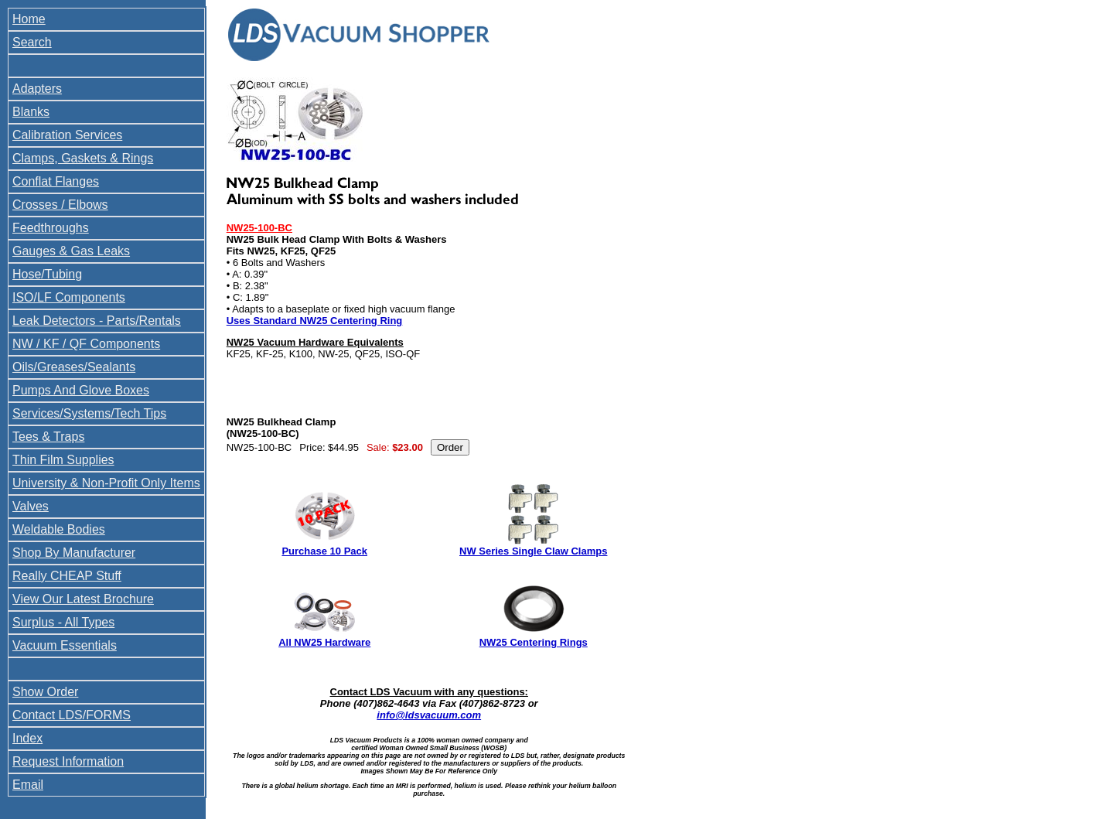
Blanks (30, 111)
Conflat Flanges (55, 181)
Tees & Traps (48, 436)
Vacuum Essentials (64, 645)
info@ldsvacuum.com (429, 715)
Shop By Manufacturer (73, 552)
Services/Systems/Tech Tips (89, 413)
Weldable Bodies (58, 529)
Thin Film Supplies (63, 459)
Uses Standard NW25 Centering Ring (315, 320)
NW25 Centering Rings (533, 642)
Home (29, 19)
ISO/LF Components (68, 297)
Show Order (45, 691)
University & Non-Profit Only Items (106, 483)
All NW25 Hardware (324, 642)
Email (27, 784)
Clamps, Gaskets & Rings (82, 158)
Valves (30, 506)
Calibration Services (67, 135)
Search (32, 42)
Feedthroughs (50, 227)
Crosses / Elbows (60, 204)
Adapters (37, 88)
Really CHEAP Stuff (66, 575)
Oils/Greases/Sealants (73, 367)
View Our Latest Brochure (83, 599)
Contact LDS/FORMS (71, 715)
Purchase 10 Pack (324, 551)
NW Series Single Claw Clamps (533, 551)
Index (27, 738)
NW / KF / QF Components (86, 343)
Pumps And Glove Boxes (80, 390)
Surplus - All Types (63, 622)
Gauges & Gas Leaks (71, 251)
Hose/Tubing (47, 274)
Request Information (68, 761)
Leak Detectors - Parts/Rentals (96, 320)
